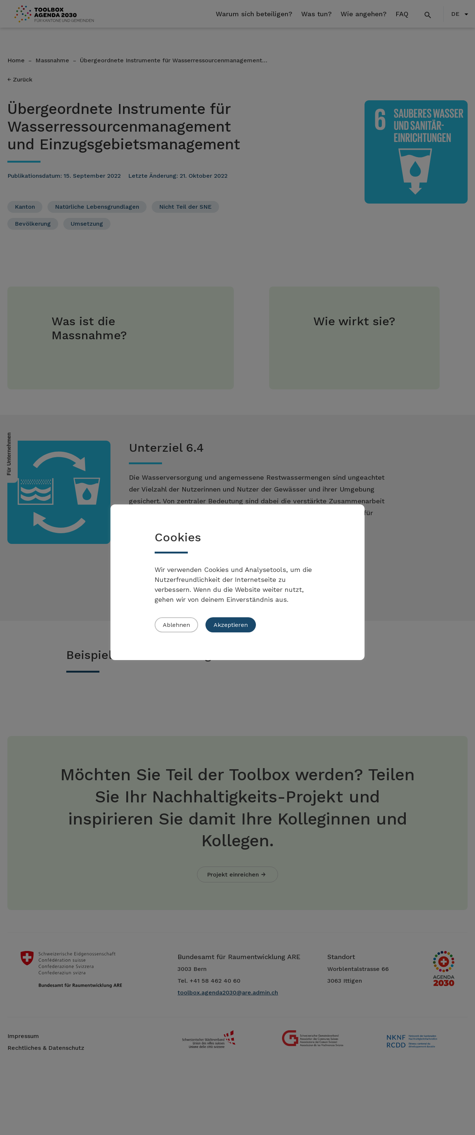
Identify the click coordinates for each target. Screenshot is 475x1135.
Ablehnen (176, 624)
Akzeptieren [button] (231, 624)
